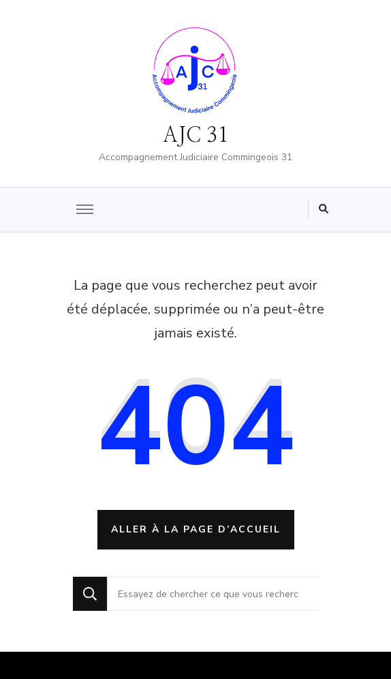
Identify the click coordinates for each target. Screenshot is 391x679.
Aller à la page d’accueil (196, 529)
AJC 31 (195, 135)
